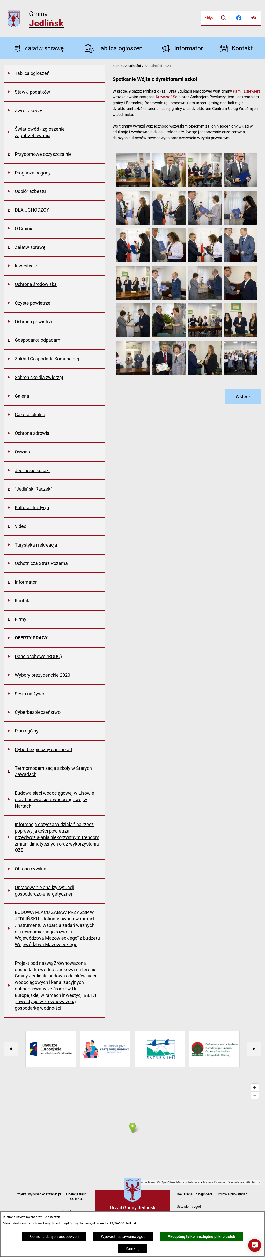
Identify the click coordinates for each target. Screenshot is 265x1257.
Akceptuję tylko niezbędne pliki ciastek (201, 1236)
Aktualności (132, 66)
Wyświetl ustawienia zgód (123, 1236)
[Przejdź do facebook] (238, 18)
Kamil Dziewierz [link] (246, 91)
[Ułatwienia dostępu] (253, 18)
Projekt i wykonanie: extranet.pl (38, 1194)
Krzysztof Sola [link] (168, 97)
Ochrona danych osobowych (54, 1236)
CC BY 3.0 (77, 1199)
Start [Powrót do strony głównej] (116, 66)
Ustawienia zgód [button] (189, 1207)
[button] (133, 186)
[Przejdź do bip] (208, 18)
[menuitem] (54, 74)
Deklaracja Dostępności (194, 1194)
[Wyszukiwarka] (223, 18)
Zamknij (132, 1248)
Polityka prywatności (233, 1194)
